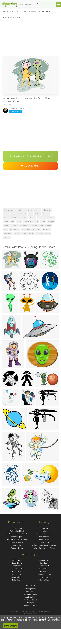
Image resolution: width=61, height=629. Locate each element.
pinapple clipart (17, 548)
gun (36, 222)
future (6, 218)
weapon (51, 222)
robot (48, 225)
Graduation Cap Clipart (44, 574)
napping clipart (17, 528)
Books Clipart (17, 563)
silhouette (28, 222)
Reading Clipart (30, 589)
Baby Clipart (16, 580)
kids (30, 214)
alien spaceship (28, 233)
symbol (7, 237)
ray (15, 225)
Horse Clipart (44, 568)
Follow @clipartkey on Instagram (44, 545)
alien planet (14, 229)
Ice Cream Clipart (30, 600)
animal (7, 214)
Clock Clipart (44, 566)
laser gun (42, 218)
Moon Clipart (44, 560)
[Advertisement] (30, 38)
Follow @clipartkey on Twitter (44, 548)
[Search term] (30, 4)
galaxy (37, 214)
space (39, 233)
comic (38, 210)
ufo (5, 229)
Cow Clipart (30, 586)
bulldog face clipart (17, 542)
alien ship (36, 229)
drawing (46, 229)
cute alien (8, 233)
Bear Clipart (44, 577)
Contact (44, 531)
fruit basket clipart (17, 531)
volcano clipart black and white (17, 539)
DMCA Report (44, 537)
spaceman (28, 210)
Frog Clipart (16, 566)
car (12, 222)
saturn (47, 233)
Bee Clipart (44, 571)
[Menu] (58, 4)
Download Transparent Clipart (30, 156)
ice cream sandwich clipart (17, 534)
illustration (24, 225)
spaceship (26, 229)
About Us (44, 528)
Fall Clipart (44, 563)
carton (51, 218)
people (18, 210)
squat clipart (16, 545)
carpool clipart (16, 537)
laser (19, 222)
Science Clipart (16, 577)
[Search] (37, 4)
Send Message (15, 111)
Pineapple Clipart (30, 594)
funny (32, 218)
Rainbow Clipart (44, 580)
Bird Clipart (30, 591)
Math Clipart (16, 560)
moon (17, 233)
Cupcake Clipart (17, 568)
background (8, 210)
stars (43, 222)
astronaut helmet (19, 214)
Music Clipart (17, 574)
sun (41, 225)
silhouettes (23, 218)
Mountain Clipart (30, 605)
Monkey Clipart (30, 597)
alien (6, 222)
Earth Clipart (16, 571)
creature (34, 225)
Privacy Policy (44, 539)
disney (45, 214)
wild (14, 218)
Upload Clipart (44, 542)
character (47, 210)
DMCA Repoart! (30, 165)
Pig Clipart (30, 603)
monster (7, 225)
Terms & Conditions (44, 534)
